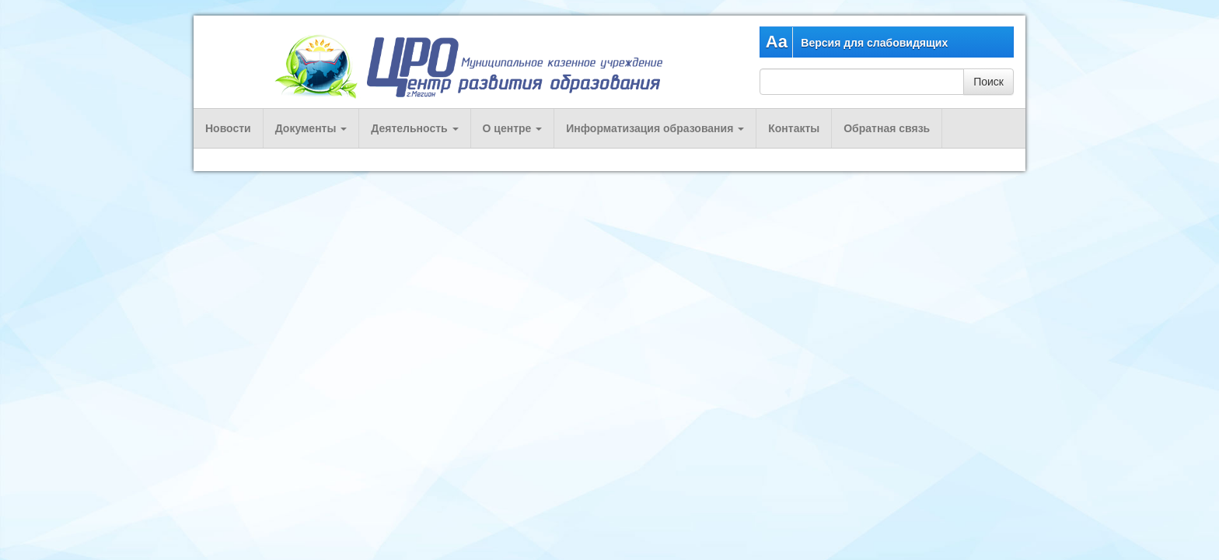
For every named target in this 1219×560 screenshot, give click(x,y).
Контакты (793, 128)
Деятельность (414, 128)
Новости (228, 128)
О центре (513, 128)
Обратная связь (887, 128)
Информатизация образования (655, 128)
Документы (311, 128)
